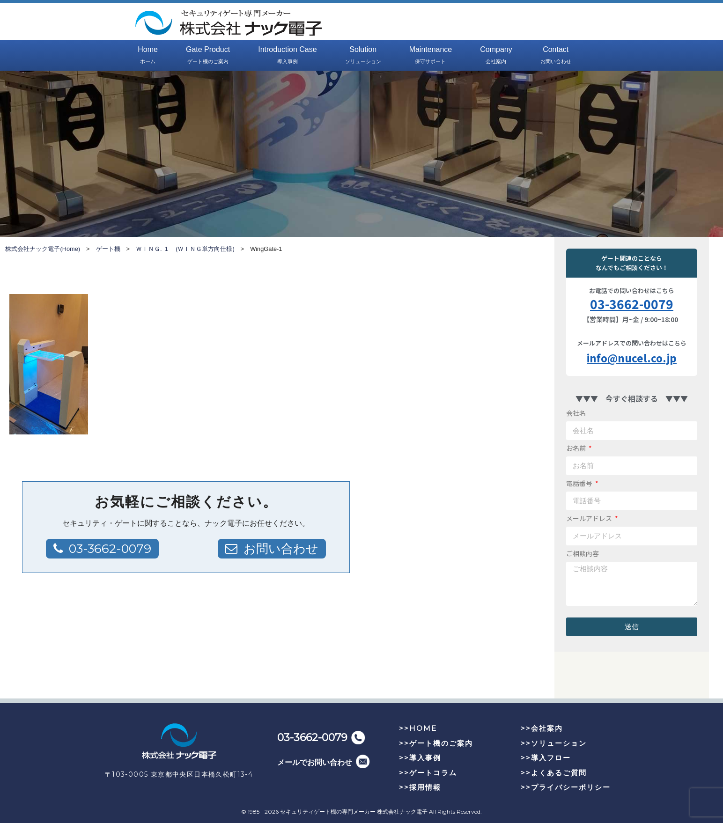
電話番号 (580, 483)
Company (496, 55)
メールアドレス (589, 518)
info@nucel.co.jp (632, 357)
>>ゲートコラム (428, 772)
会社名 (576, 413)
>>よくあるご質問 (554, 772)
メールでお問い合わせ (314, 762)
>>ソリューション (554, 743)
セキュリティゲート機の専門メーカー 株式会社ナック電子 (354, 811)
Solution (363, 55)
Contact (555, 55)
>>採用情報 (420, 787)
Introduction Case (287, 55)
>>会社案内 (542, 728)
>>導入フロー (546, 757)
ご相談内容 (582, 553)
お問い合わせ (280, 548)
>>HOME (418, 728)
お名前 (576, 448)
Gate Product (208, 55)
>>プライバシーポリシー (566, 787)
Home (148, 55)
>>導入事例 (420, 757)
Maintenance (430, 55)
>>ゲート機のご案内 (436, 743)
